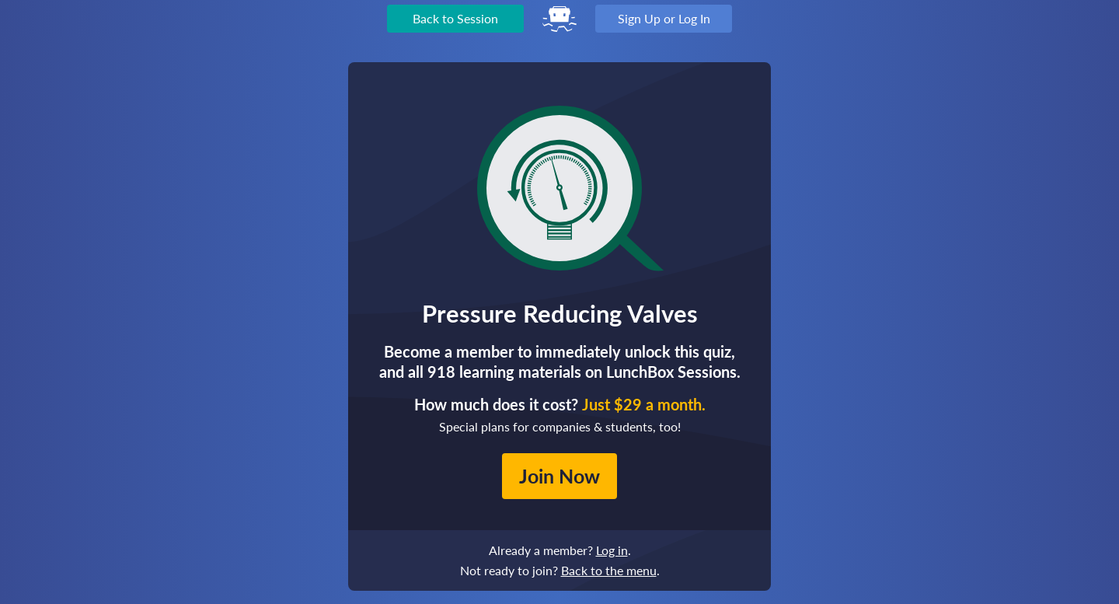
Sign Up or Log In (664, 18)
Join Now (559, 475)
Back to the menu (609, 570)
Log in (612, 550)
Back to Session (455, 18)
